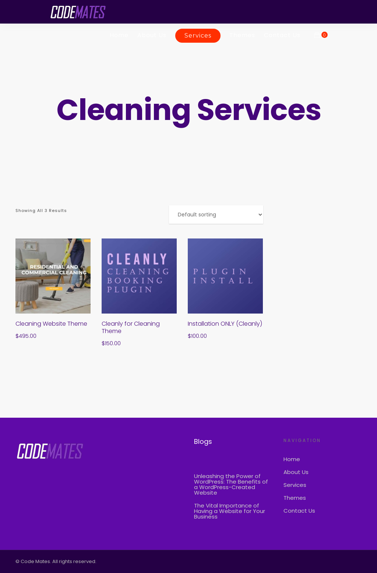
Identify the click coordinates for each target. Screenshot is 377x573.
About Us (151, 35)
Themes (242, 35)
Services (197, 35)
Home (119, 35)
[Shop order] (216, 214)
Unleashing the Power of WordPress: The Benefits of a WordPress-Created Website (231, 484)
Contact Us (282, 35)
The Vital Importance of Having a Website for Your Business (229, 511)
